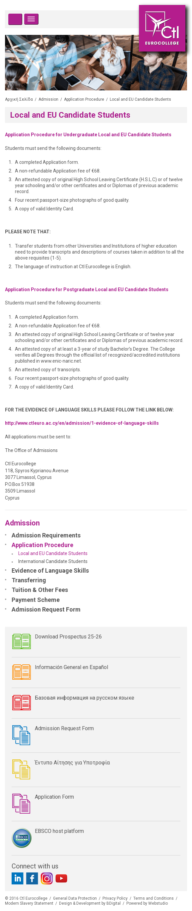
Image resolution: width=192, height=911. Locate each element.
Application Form (54, 797)
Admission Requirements (46, 535)
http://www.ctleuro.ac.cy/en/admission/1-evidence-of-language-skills (82, 423)
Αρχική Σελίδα (19, 99)
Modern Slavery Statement (29, 903)
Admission (48, 99)
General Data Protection (75, 898)
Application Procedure (84, 99)
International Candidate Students (53, 561)
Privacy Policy (115, 898)
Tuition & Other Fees (40, 589)
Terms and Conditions (153, 898)
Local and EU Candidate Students (53, 553)
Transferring (29, 580)
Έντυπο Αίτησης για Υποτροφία (72, 762)
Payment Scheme (36, 599)
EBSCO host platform (59, 831)
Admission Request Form (46, 609)
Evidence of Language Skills (50, 570)
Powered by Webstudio (147, 903)
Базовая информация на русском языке (84, 698)
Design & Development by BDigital (90, 903)
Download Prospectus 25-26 (68, 636)
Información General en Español (71, 667)
